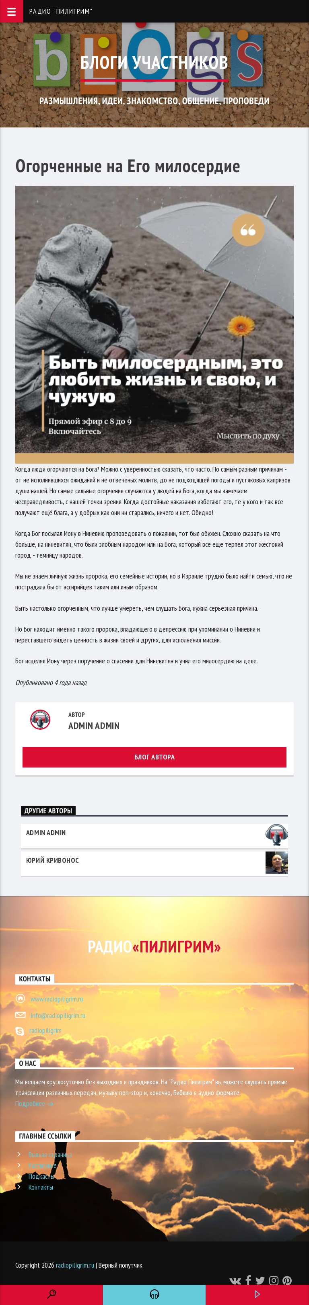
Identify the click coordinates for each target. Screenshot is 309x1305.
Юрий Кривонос (52, 860)
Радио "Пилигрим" (61, 11)
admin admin (94, 725)
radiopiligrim (45, 1030)
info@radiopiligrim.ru (58, 1015)
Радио (154, 946)
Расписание (43, 1165)
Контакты (41, 1187)
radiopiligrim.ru (75, 1265)
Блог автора (154, 756)
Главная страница (50, 1154)
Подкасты (41, 1176)
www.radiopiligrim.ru (57, 998)
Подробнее (34, 1104)
